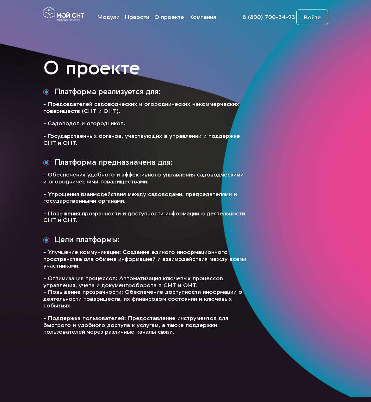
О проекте (169, 17)
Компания (202, 17)
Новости (137, 17)
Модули (108, 17)
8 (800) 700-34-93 (269, 17)
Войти (312, 17)
